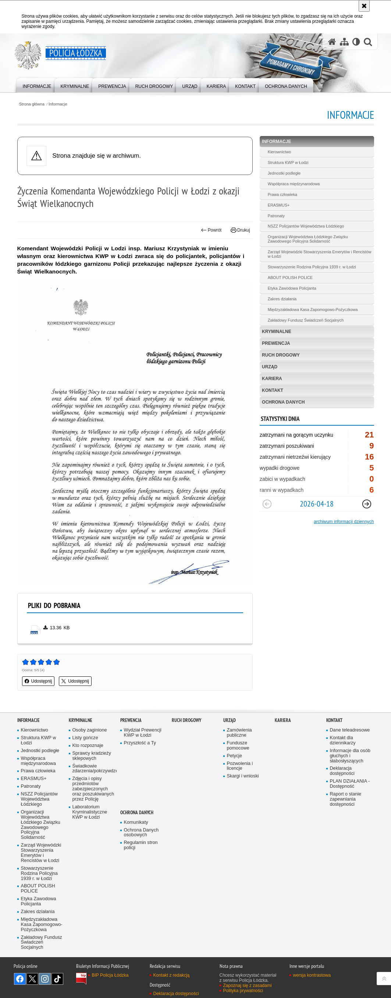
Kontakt (272, 390)
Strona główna (32, 104)
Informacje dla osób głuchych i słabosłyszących (350, 755)
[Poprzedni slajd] (267, 504)
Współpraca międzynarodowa (294, 184)
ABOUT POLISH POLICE (290, 277)
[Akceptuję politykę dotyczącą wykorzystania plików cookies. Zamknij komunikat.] (364, 6)
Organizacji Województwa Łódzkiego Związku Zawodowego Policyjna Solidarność (308, 239)
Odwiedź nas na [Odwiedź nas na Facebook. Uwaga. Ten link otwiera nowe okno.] (20, 979)
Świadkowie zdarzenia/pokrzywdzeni (93, 769)
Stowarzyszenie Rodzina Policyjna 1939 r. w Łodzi (312, 267)
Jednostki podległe (284, 173)
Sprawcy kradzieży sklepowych (91, 756)
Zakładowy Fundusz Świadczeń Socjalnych (306, 320)
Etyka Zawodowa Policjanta (292, 288)
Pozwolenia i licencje (240, 766)
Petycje (234, 756)
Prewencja (276, 343)
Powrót (211, 230)
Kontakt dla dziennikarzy (343, 740)
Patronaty (276, 216)
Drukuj (240, 230)
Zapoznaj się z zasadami (247, 985)
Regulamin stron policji (141, 845)
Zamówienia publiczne (239, 733)
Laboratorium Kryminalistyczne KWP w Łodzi (89, 812)
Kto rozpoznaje (87, 745)
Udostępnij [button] (38, 681)
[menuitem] (37, 85)
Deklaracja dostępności (342, 771)
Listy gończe (85, 738)
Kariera (272, 378)
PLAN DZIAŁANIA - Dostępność (350, 784)
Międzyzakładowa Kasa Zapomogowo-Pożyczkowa (313, 309)
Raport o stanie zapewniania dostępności (346, 799)
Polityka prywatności (243, 990)
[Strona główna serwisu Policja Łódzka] (332, 41)
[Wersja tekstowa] (356, 41)
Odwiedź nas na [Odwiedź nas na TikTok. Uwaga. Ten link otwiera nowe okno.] (57, 979)
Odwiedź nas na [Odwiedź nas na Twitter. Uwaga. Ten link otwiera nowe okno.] (32, 979)
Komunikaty (136, 822)
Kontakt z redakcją (171, 975)
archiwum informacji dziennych (344, 521)
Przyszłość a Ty (140, 743)
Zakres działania (282, 299)
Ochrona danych (283, 402)
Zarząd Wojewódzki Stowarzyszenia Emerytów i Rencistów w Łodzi (320, 254)
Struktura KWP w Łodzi (288, 162)
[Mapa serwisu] (344, 41)
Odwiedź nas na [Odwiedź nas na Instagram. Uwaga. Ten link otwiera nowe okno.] (45, 979)
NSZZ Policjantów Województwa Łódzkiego (306, 226)
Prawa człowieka (282, 194)
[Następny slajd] (366, 504)
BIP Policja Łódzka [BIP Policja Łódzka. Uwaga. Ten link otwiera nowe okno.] (110, 975)
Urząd (269, 366)
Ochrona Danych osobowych (141, 833)
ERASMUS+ (279, 205)
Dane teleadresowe (350, 730)
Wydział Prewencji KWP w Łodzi (142, 733)
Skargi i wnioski (243, 776)
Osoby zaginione (89, 730)
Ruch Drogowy (281, 355)
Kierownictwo (279, 152)
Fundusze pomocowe (238, 746)
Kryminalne (276, 331)
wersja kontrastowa (312, 975)
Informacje (58, 104)
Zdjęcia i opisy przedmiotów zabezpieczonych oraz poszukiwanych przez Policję (93, 789)
